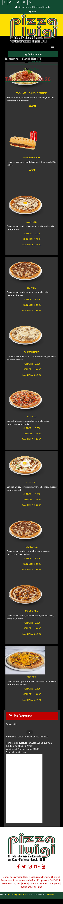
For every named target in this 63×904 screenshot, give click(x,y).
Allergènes (54, 883)
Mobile (43, 883)
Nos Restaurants (33, 876)
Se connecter (25, 7)
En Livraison (33, 54)
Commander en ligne (31, 886)
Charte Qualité (51, 876)
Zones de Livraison (13, 876)
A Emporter (33, 61)
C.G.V (25, 883)
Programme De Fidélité (49, 880)
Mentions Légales (11, 883)
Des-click (50, 894)
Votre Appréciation (25, 880)
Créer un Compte (41, 7)
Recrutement (7, 880)
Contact (34, 883)
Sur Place (33, 69)
